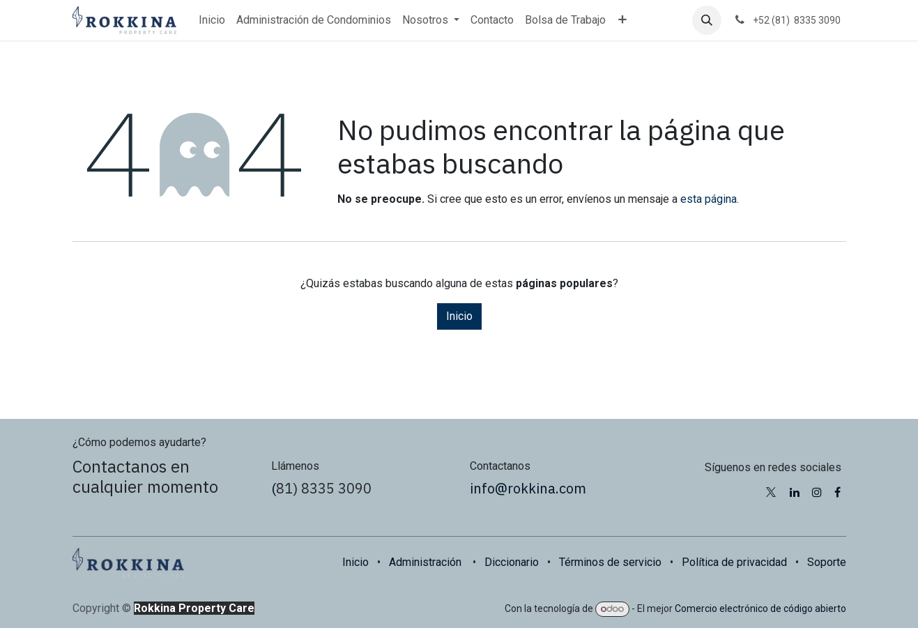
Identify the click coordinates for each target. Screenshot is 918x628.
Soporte (826, 562)
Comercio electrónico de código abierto (760, 608)
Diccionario (511, 562)
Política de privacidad (734, 562)
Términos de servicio (610, 562)
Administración (425, 562)
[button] (706, 20)
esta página (708, 199)
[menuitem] (212, 20)
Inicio (459, 316)
